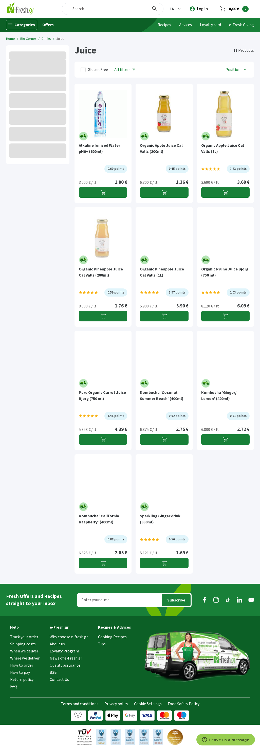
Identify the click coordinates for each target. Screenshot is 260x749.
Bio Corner (28, 38)
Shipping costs (23, 644)
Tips (102, 644)
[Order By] (236, 69)
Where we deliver (25, 658)
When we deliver (24, 651)
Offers (48, 24)
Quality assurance (65, 665)
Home (10, 38)
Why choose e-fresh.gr (69, 637)
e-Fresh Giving (241, 24)
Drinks (46, 38)
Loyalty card (210, 24)
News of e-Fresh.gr (66, 658)
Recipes (164, 24)
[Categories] (21, 25)
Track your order (24, 637)
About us (57, 644)
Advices (185, 24)
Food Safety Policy (183, 703)
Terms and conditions (79, 703)
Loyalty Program (64, 651)
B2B (53, 672)
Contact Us (59, 679)
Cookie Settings (148, 703)
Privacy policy (116, 703)
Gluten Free (98, 69)
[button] (176, 8)
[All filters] (125, 69)
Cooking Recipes (112, 637)
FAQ (13, 686)
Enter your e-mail (96, 599)
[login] (199, 8)
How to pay (20, 672)
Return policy (21, 679)
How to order (21, 665)
